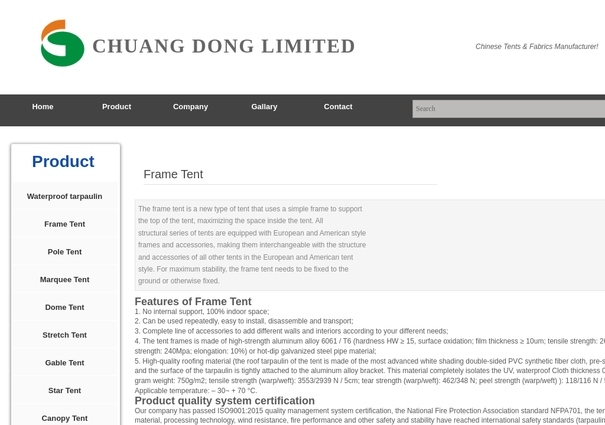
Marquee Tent (65, 279)
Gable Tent (64, 362)
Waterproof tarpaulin (64, 196)
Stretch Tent (65, 335)
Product (116, 106)
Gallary (264, 106)
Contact (338, 106)
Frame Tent (64, 224)
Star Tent (64, 390)
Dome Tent (64, 307)
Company (190, 106)
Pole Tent (65, 251)
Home (42, 106)
